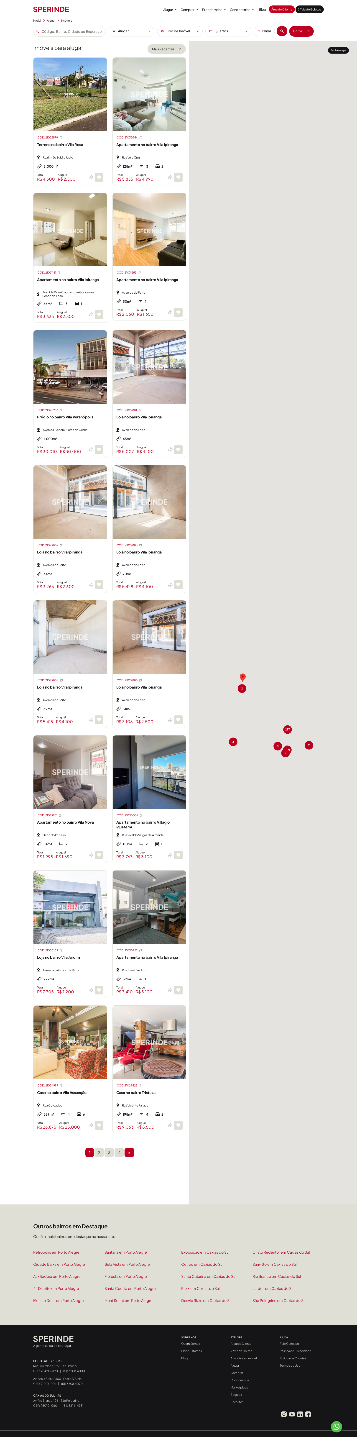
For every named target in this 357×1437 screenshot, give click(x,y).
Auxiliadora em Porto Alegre (57, 1276)
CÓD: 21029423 (129, 1085)
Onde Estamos (191, 1351)
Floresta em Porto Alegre (126, 1276)
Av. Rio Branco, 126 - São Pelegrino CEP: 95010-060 (56, 1400)
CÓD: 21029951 (50, 815)
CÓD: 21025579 (50, 137)
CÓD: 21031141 (49, 272)
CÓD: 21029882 (50, 545)
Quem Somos (190, 1343)
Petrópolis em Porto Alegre (56, 1252)
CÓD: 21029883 (129, 545)
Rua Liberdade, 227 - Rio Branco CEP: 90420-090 (54, 1366)
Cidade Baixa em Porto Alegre (59, 1264)
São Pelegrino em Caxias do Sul (279, 1300)
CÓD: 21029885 (129, 680)
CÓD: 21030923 (129, 950)
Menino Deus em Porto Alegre (58, 1300)
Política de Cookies (293, 1358)
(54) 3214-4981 (73, 1405)
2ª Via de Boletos (309, 9)
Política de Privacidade (295, 1351)
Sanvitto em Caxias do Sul (274, 1264)
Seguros (236, 1394)
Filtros (301, 31)
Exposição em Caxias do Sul (205, 1252)
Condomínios (242, 10)
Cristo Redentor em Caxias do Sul (281, 1252)
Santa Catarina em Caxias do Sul (208, 1276)
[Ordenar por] (167, 49)
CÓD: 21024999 (50, 1085)
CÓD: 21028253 (50, 410)
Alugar (170, 10)
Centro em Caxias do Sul (202, 1264)
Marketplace (239, 1387)
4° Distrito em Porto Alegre (56, 1288)
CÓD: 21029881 (129, 410)
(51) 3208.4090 (72, 1383)
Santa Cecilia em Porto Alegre (130, 1288)
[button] (243, 678)
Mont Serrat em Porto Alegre (129, 1300)
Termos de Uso (290, 1365)
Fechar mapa (338, 50)
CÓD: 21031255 (129, 272)
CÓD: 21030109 (50, 950)
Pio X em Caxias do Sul (200, 1288)
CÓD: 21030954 (130, 137)
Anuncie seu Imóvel (244, 1358)
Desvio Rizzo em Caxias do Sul (206, 1300)
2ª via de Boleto (241, 1351)
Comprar (189, 10)
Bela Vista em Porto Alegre (127, 1264)
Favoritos (237, 1402)
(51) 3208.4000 (74, 1371)
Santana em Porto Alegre (126, 1252)
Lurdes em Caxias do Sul (273, 1288)
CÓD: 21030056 (130, 815)
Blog (262, 9)
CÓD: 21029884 (50, 680)
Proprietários (214, 10)
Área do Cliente (281, 9)
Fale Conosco (289, 1343)
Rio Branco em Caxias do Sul (276, 1276)
